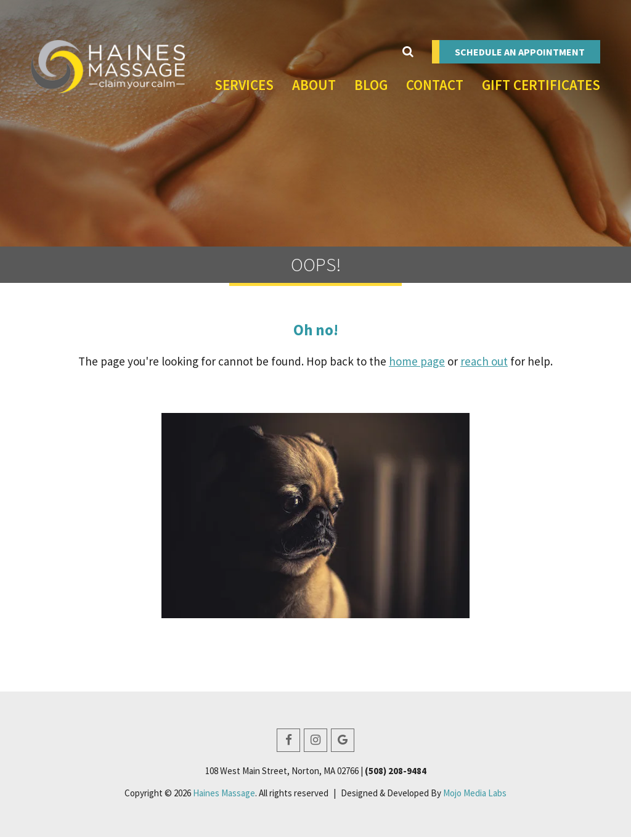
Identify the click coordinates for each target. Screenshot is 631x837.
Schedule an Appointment (520, 52)
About (314, 85)
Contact (434, 85)
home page (417, 361)
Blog (371, 85)
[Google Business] (342, 740)
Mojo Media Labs (475, 793)
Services (244, 85)
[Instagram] (315, 740)
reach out (484, 361)
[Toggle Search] (408, 51)
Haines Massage (224, 793)
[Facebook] (288, 740)
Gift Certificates (541, 85)
